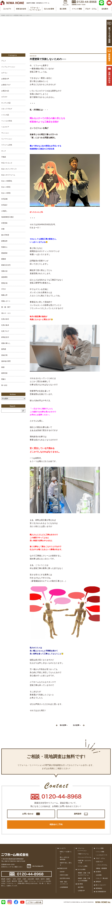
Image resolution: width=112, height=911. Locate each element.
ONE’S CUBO (64, 880)
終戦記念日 (5, 337)
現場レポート (5, 301)
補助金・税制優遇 (101, 874)
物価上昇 (4, 295)
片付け (3, 289)
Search (13, 406)
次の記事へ (78, 725)
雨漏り (3, 379)
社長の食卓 (5, 325)
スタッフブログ (6, 109)
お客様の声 (5, 79)
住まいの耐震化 (6, 181)
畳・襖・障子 (5, 307)
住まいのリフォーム (8, 175)
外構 (2, 229)
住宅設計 (4, 205)
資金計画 (4, 355)
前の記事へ (61, 725)
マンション (5, 133)
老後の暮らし (5, 343)
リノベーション (6, 139)
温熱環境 (4, 277)
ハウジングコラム (101, 870)
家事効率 (4, 241)
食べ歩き (4, 385)
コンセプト (62, 854)
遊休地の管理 (5, 361)
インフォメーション (8, 67)
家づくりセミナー (101, 890)
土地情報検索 (64, 893)
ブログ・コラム (100, 864)
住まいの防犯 (5, 193)
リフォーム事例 (82, 872)
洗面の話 (4, 271)
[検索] (23, 410)
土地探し (4, 211)
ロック (3, 151)
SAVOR (62, 877)
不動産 (3, 157)
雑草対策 (4, 373)
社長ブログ (5, 331)
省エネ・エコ (5, 313)
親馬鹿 (3, 349)
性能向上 (4, 247)
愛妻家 (3, 259)
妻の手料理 (5, 235)
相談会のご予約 (56, 828)
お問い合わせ (27, 815)
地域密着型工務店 (7, 217)
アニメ (3, 61)
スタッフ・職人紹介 (102, 884)
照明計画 (4, 283)
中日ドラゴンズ (6, 163)
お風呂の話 (5, 91)
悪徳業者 (4, 253)
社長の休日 (5, 319)
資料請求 (77, 815)
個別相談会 (99, 894)
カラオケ (4, 97)
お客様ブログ (5, 85)
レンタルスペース (101, 860)
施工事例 (80, 889)
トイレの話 (5, 115)
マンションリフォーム (84, 863)
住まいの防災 (5, 187)
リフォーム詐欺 (6, 145)
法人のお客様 (81, 875)
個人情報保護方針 (101, 897)
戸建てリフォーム (83, 859)
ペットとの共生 (6, 121)
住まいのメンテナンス (9, 169)
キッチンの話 (5, 103)
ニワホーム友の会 (34, 908)
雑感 (2, 367)
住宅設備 (4, 199)
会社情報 (99, 880)
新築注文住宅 (5, 265)
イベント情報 (99, 854)
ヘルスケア (5, 127)
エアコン (4, 73)
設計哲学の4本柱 (65, 884)
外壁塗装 (4, 223)
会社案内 (98, 877)
